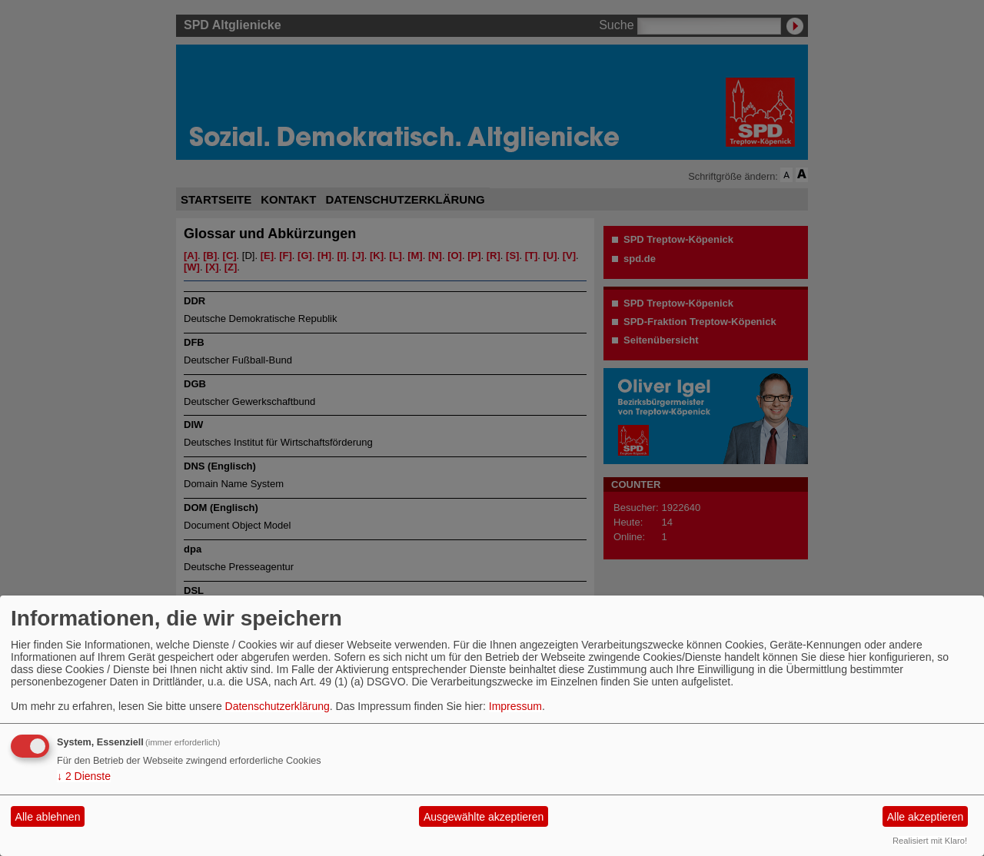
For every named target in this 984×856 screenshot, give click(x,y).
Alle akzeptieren (925, 817)
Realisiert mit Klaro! (930, 840)
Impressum (515, 706)
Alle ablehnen (48, 817)
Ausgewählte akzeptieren (484, 817)
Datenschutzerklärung (277, 706)
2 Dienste (84, 776)
